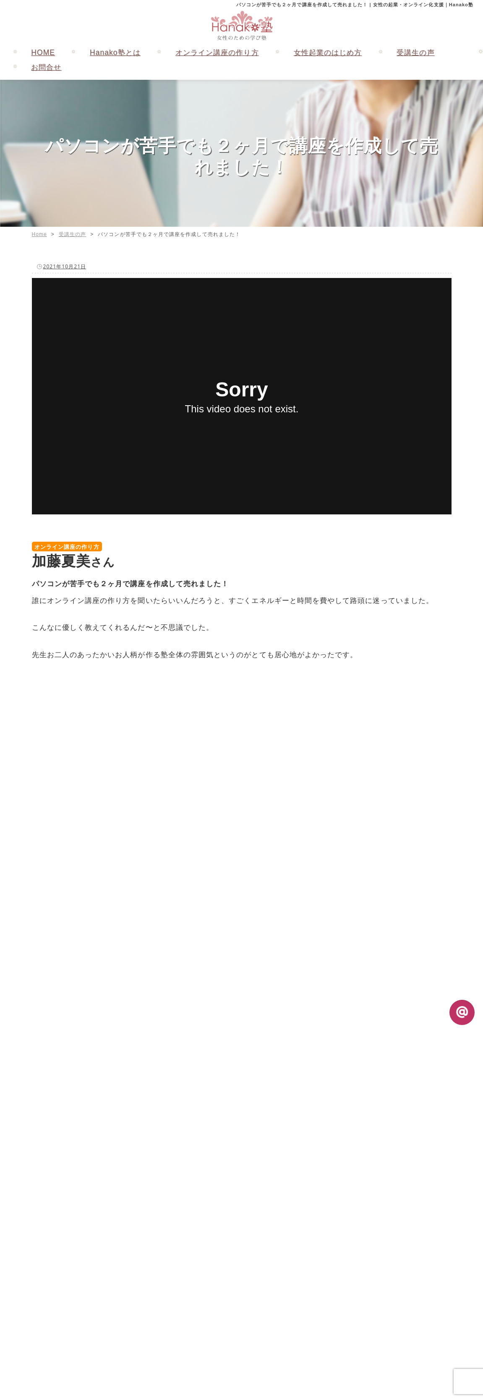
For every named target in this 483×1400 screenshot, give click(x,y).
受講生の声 (415, 52)
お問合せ (46, 67)
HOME (43, 52)
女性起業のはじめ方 (328, 52)
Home (39, 234)
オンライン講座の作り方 (217, 52)
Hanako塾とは (115, 52)
